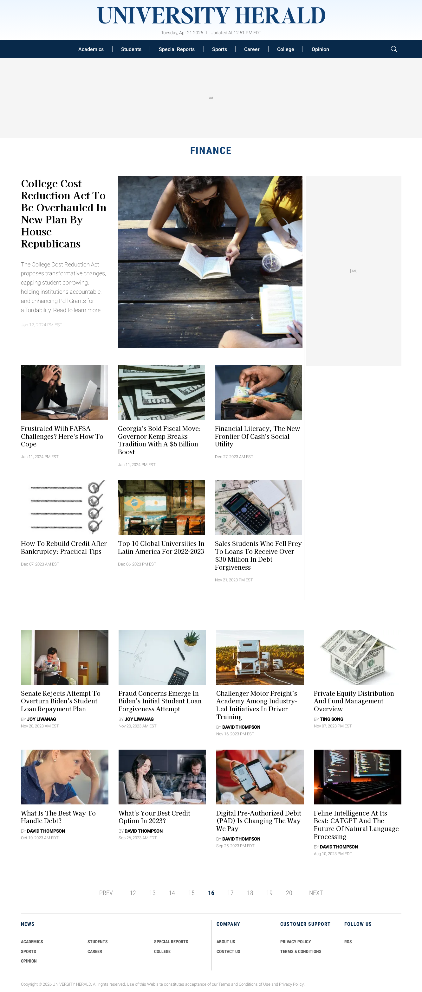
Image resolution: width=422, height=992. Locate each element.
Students (131, 49)
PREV (106, 893)
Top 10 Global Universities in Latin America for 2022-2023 (161, 547)
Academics (91, 49)
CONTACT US (228, 951)
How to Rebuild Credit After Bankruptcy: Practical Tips (64, 547)
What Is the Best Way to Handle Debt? (58, 816)
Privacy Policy (291, 984)
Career (252, 49)
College (285, 49)
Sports (219, 49)
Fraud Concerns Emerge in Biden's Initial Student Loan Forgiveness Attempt (160, 700)
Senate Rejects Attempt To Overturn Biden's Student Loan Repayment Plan (61, 700)
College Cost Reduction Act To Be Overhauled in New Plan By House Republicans (64, 213)
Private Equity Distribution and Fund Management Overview (354, 700)
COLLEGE (162, 951)
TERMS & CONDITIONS (300, 951)
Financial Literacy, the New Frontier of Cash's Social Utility (257, 436)
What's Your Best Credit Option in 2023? (154, 816)
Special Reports (177, 49)
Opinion (320, 49)
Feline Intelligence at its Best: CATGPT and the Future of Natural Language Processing (356, 824)
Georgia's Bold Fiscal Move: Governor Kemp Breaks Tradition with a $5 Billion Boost (159, 440)
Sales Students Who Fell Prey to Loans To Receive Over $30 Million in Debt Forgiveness (258, 555)
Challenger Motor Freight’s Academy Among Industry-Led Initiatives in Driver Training (256, 704)
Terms (224, 984)
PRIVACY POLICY (295, 941)
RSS (348, 941)
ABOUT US (226, 941)
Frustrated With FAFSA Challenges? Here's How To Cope (62, 436)
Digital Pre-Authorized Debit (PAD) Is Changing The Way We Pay (258, 820)
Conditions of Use (254, 984)
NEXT (316, 893)
